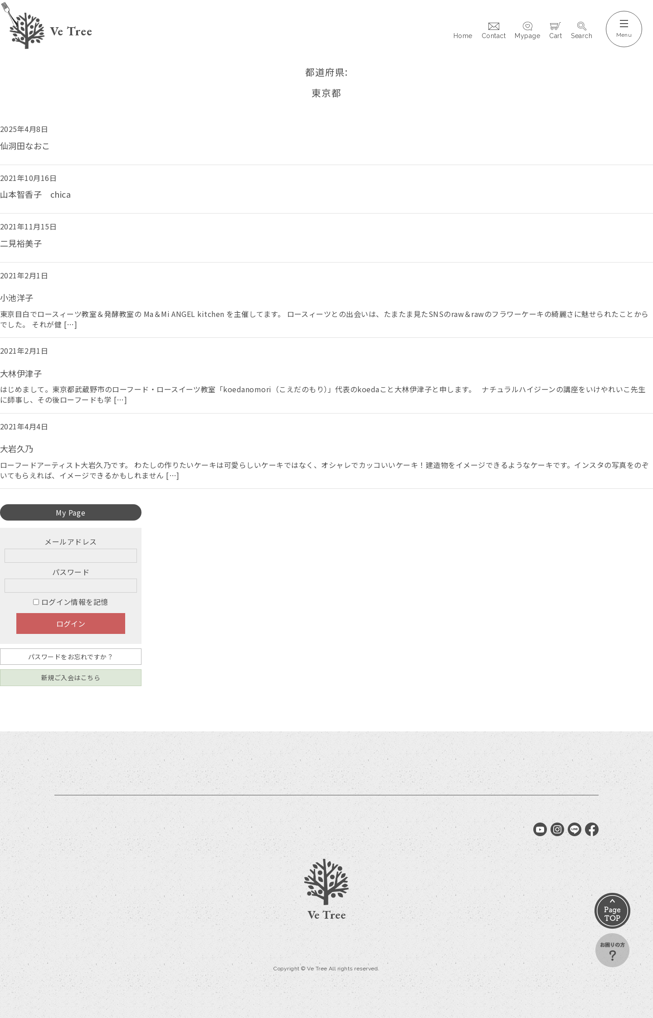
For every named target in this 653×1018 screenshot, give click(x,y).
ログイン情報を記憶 (70, 601)
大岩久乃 (17, 448)
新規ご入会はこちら (70, 677)
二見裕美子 (21, 243)
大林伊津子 (21, 373)
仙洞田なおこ (25, 145)
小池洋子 (17, 297)
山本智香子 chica (35, 194)
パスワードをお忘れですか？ (70, 656)
